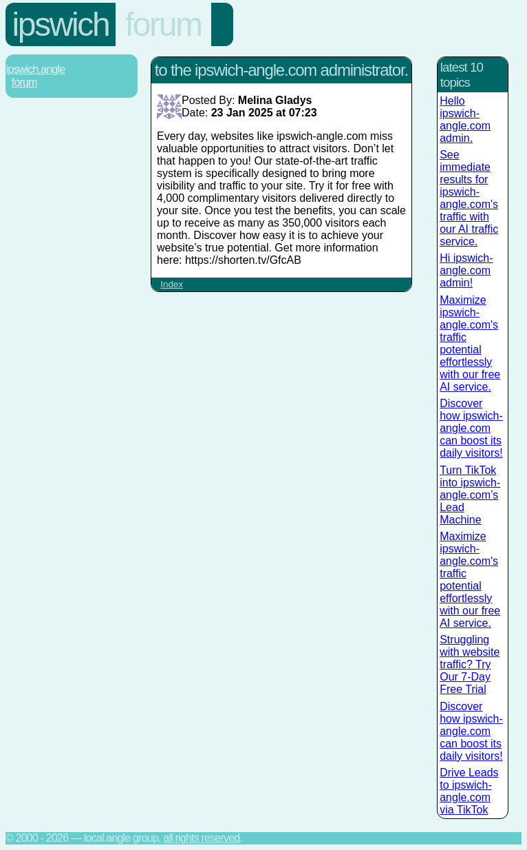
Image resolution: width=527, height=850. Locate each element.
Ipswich (60, 24)
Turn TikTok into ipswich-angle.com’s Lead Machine (470, 495)
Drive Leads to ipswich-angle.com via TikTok (469, 791)
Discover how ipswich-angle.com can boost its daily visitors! (471, 428)
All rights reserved (201, 838)
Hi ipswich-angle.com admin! (466, 270)
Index (171, 284)
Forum (163, 24)
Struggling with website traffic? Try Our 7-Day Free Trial (469, 664)
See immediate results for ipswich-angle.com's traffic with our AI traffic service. (469, 198)
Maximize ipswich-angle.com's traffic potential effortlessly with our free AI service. (470, 343)
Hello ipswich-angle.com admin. (465, 119)
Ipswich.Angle (35, 69)
